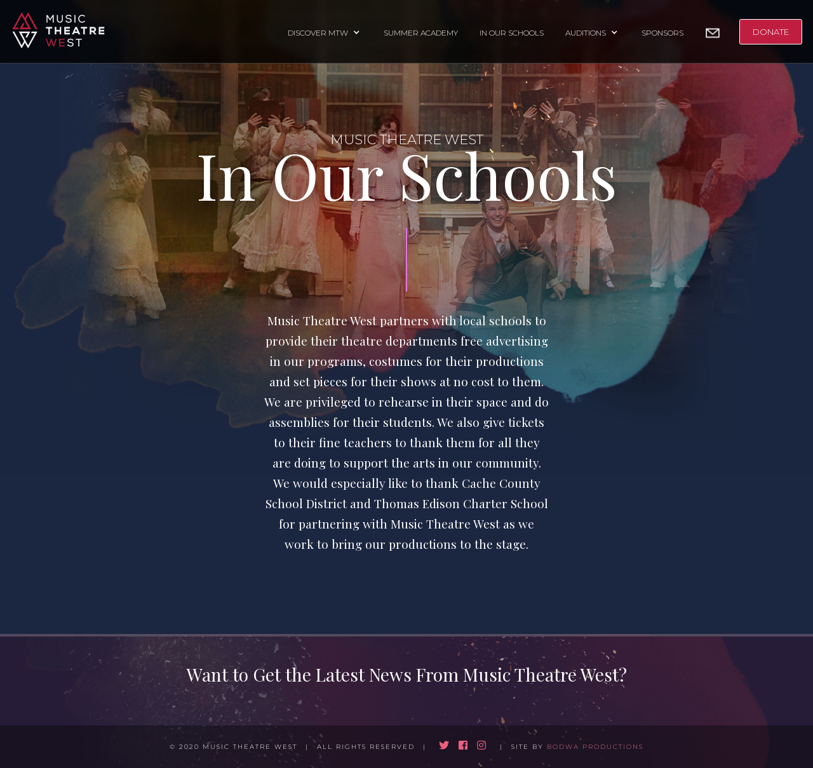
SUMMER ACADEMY (421, 32)
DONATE (771, 32)
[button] (325, 32)
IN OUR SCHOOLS (512, 32)
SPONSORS (662, 32)
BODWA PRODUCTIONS (595, 747)
